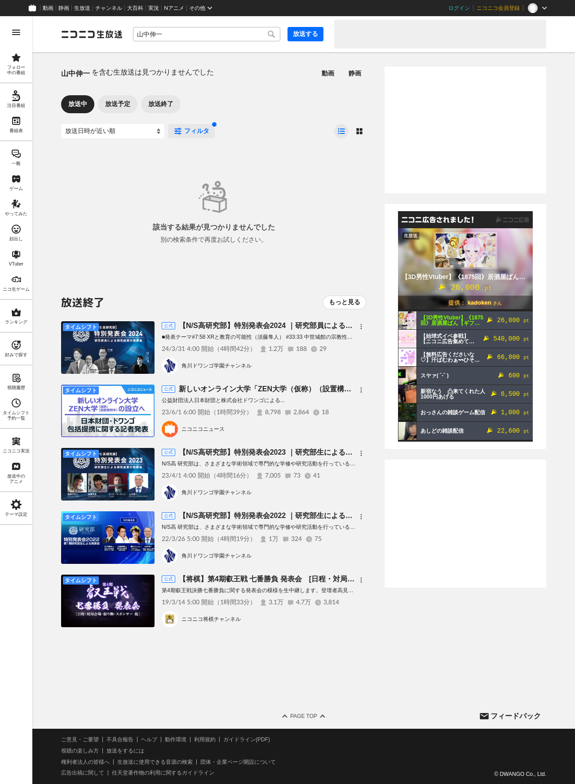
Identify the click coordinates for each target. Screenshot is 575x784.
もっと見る (344, 302)
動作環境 (175, 739)
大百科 (135, 8)
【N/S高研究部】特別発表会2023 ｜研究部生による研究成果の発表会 (291, 452)
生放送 (82, 8)
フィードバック (516, 716)
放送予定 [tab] (117, 103)
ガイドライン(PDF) (246, 739)
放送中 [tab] (77, 103)
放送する (305, 33)
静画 (63, 8)
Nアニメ (174, 8)
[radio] (341, 131)
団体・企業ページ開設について (238, 762)
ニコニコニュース (203, 429)
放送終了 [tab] (160, 103)
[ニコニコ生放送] (91, 34)
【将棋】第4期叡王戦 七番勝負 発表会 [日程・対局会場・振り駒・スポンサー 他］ (314, 579)
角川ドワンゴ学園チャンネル (216, 366)
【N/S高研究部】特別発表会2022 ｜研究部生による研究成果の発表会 (291, 515)
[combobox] (206, 34)
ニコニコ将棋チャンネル (211, 619)
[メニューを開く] (16, 32)
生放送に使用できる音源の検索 (155, 762)
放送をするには (125, 750)
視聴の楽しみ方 (80, 751)
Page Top (303, 716)
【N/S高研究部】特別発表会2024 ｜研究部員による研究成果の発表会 (291, 325)
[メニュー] (361, 326)
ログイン (459, 8)
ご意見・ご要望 (80, 739)
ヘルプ (149, 739)
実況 (153, 8)
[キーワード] (206, 34)
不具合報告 (119, 739)
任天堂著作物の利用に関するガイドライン (163, 772)
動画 (48, 8)
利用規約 (205, 739)
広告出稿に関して (82, 773)
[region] (16, 400)
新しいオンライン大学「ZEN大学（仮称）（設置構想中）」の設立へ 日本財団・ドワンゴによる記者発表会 (355, 389)
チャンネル (108, 8)
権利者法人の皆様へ (85, 762)
